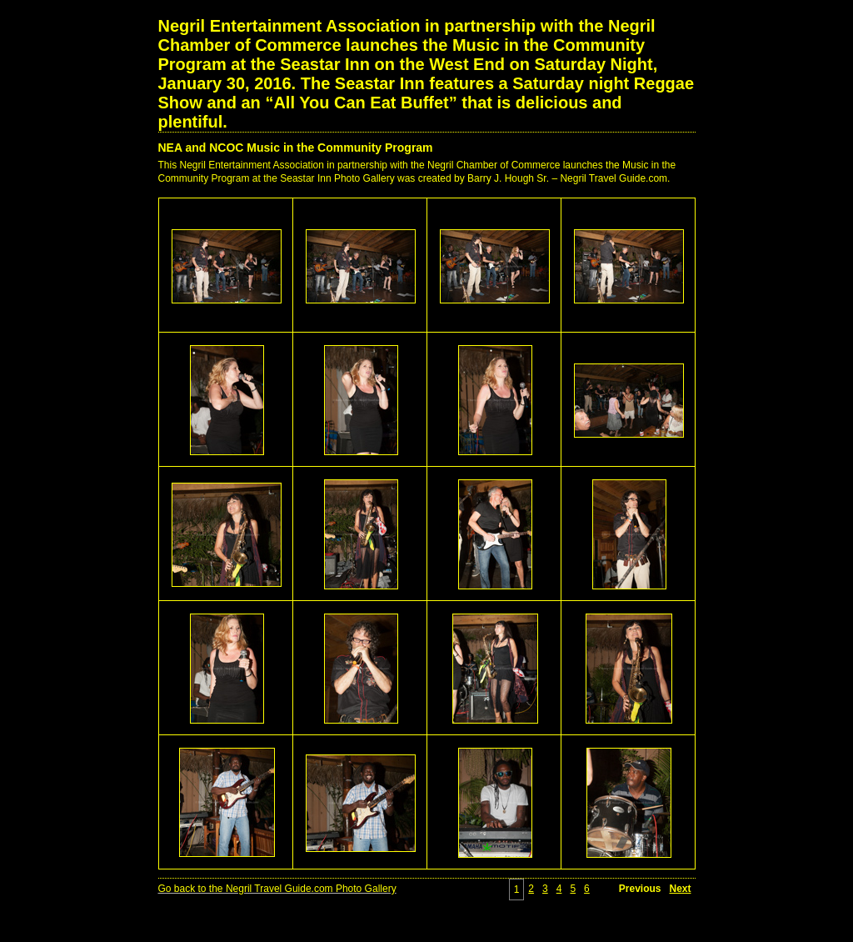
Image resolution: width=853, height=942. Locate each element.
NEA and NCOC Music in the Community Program (295, 147)
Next (680, 888)
